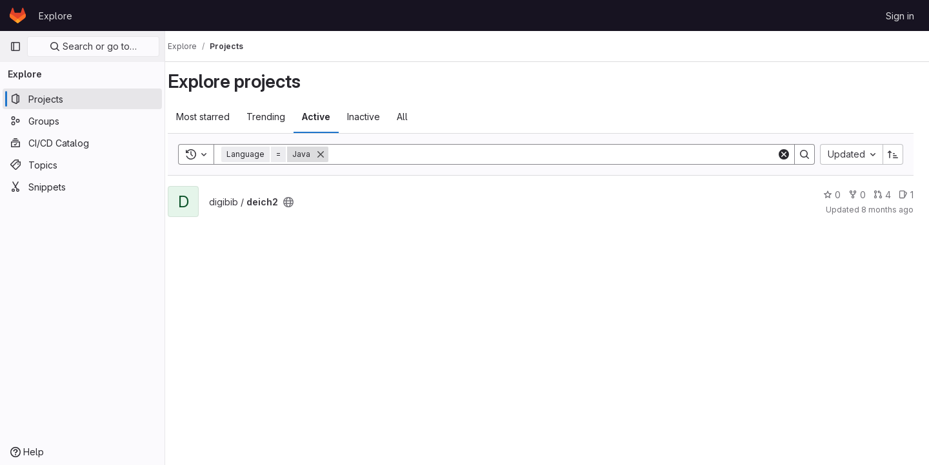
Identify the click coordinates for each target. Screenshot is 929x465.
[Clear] (784, 154)
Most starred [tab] (216, 116)
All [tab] (415, 116)
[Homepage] (17, 15)
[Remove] (333, 154)
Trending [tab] (278, 116)
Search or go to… (93, 46)
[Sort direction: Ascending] (893, 154)
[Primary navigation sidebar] (15, 46)
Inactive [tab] (376, 116)
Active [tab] (329, 116)
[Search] (559, 154)
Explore (55, 15)
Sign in (900, 15)
